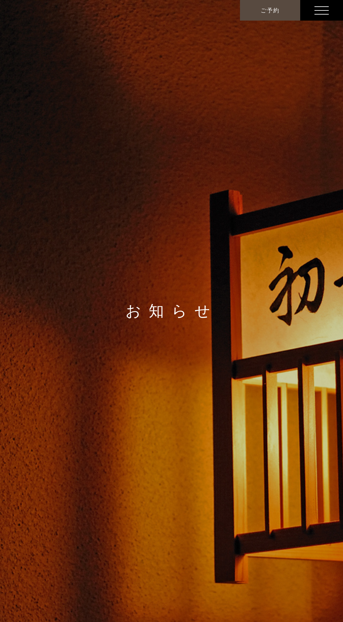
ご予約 (270, 10)
